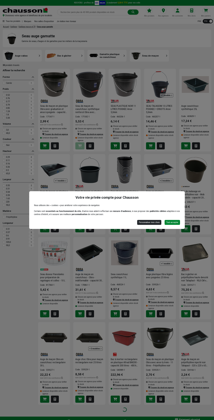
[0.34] (4, 192)
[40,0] (4, 133)
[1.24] (4, 111)
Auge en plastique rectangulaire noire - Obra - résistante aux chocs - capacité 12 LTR (159, 194)
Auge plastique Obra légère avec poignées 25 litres (159, 276)
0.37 (8, 232)
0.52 (8, 95)
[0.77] (4, 102)
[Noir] (4, 145)
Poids (6, 89)
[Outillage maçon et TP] (27, 27)
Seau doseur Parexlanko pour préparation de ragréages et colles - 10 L (52, 277)
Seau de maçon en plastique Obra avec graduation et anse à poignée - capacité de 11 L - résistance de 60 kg (54, 109)
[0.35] (4, 185)
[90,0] (4, 205)
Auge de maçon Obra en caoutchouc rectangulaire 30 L (53, 362)
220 (7, 201)
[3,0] (4, 130)
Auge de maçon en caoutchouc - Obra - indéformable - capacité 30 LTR (88, 277)
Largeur (7, 179)
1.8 (7, 114)
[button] (27, 15)
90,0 (8, 205)
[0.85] (4, 108)
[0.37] (4, 232)
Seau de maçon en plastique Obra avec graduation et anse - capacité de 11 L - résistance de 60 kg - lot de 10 (124, 194)
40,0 (8, 133)
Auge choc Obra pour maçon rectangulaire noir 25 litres (89, 361)
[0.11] (4, 160)
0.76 (8, 98)
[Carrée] (4, 83)
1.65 (8, 198)
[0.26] (4, 167)
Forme (6, 77)
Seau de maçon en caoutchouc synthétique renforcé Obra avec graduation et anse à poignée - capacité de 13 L (88, 109)
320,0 (8, 242)
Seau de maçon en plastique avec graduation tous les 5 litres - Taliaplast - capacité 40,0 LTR (89, 194)
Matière (7, 211)
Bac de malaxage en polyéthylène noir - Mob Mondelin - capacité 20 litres (192, 194)
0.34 (8, 192)
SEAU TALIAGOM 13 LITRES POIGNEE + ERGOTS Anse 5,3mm (159, 109)
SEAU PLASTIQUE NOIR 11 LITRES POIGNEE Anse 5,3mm (123, 109)
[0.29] (4, 157)
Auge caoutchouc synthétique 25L (190, 107)
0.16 (8, 163)
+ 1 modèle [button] (166, 95)
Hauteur (7, 151)
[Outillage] (13, 27)
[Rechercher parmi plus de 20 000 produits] (93, 12)
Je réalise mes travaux (66, 21)
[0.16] (4, 164)
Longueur (8, 223)
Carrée (9, 83)
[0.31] (4, 189)
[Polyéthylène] (4, 217)
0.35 (8, 185)
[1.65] (4, 198)
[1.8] (4, 115)
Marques (27, 21)
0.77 (8, 101)
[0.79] (4, 105)
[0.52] (4, 95)
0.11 (8, 160)
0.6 (7, 235)
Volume (7, 123)
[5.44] (4, 118)
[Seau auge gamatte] (45, 27)
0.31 (8, 188)
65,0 (8, 173)
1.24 (8, 111)
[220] (4, 202)
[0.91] (4, 239)
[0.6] (4, 236)
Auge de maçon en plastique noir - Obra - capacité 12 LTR (54, 193)
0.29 (8, 157)
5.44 (8, 118)
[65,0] (4, 173)
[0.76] (4, 98)
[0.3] (4, 170)
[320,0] (4, 242)
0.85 (8, 108)
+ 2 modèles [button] (166, 180)
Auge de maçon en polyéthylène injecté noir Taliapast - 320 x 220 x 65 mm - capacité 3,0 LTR (193, 362)
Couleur (7, 139)
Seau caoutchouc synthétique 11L (119, 276)
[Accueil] (6, 27)
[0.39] (4, 195)
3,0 (7, 130)
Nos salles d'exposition (44, 21)
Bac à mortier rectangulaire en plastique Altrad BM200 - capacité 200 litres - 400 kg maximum (124, 362)
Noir (8, 145)
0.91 (8, 239)
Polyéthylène (11, 217)
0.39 (8, 195)
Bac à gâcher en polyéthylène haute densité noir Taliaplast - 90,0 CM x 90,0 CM (194, 277)
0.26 (8, 167)
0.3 (7, 170)
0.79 (8, 105)
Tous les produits (11, 21)
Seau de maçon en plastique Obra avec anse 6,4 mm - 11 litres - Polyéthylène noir (160, 362)
